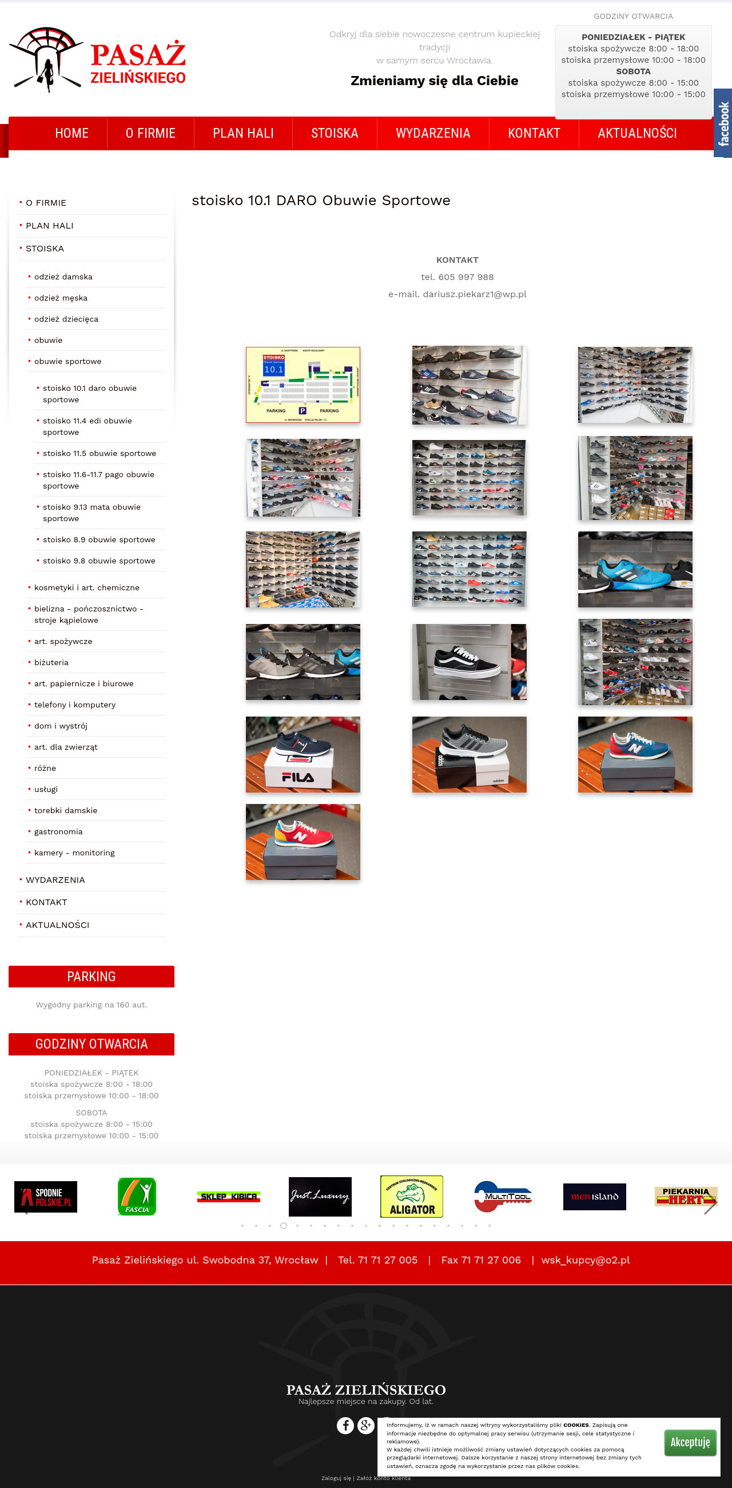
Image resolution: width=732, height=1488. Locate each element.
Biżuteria (51, 662)
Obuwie (48, 340)
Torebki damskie (65, 810)
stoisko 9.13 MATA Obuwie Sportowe (92, 512)
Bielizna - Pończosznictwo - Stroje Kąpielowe (89, 614)
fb (723, 123)
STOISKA (335, 133)
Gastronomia (58, 831)
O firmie (151, 133)
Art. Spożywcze (63, 641)
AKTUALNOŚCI (637, 133)
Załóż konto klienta (383, 1478)
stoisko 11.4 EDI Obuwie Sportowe (87, 426)
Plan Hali (243, 133)
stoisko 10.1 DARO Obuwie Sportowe (90, 393)
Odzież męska (60, 297)
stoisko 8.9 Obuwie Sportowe (99, 539)
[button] (22, 1202)
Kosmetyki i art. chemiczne (87, 587)
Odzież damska (63, 276)
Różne (45, 768)
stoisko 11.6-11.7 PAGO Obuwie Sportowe (98, 480)
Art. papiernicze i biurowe (84, 683)
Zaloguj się (336, 1478)
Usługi (46, 789)
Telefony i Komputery (75, 704)
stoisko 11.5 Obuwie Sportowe (99, 453)
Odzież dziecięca (66, 318)
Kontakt (534, 133)
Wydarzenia (433, 133)
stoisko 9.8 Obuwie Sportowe (99, 560)
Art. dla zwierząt (66, 746)
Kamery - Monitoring (74, 852)
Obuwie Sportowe (68, 361)
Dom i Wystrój (60, 725)
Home (72, 133)
